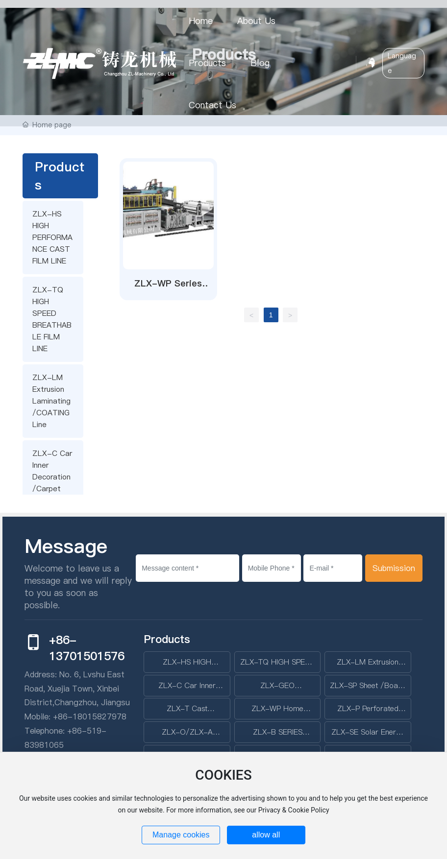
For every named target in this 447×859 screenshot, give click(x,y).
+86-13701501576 (86, 648)
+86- (63, 716)
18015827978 (99, 716)
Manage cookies (181, 835)
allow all (266, 835)
